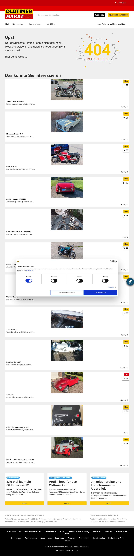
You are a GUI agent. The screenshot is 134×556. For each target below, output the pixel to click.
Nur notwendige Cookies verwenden (67, 292)
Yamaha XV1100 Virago (15, 101)
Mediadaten (122, 531)
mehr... (25, 503)
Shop (42, 538)
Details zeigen (111, 287)
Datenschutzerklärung (78, 531)
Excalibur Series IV (13, 362)
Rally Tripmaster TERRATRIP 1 (17, 427)
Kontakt (109, 531)
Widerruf (97, 531)
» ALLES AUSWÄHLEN (100, 292)
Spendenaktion (99, 538)
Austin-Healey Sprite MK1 (16, 199)
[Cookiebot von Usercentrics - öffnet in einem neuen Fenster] (107, 261)
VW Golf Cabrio (12, 297)
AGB (61, 531)
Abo (50, 538)
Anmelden (120, 3)
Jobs (67, 534)
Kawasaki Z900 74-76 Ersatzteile (18, 232)
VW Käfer (9, 394)
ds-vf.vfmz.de (29, 270)
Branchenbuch (35, 24)
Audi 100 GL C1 (12, 329)
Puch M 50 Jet (11, 166)
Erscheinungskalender (30, 531)
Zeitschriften (84, 538)
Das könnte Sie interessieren (33, 75)
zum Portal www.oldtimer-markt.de (111, 24)
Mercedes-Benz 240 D (14, 134)
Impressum (59, 538)
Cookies (67, 541)
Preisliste (11, 531)
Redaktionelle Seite (116, 538)
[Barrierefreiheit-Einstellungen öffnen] (130, 281)
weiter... (23, 56)
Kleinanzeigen (18, 24)
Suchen (99, 15)
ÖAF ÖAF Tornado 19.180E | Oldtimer (20, 460)
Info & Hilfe (51, 24)
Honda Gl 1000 (11, 264)
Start (7, 24)
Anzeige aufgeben (118, 15)
